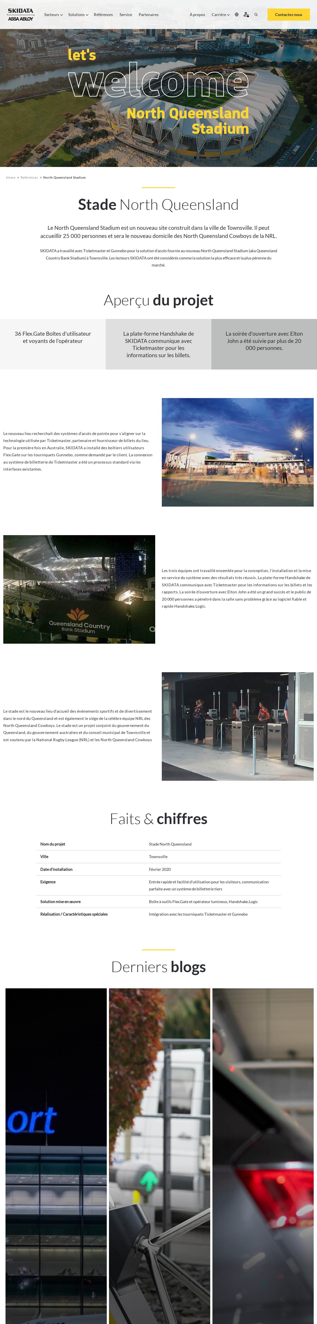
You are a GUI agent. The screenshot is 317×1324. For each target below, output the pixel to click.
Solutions (77, 14)
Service (126, 14)
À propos (197, 14)
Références (103, 14)
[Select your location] (236, 14)
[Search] (256, 14)
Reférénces (29, 177)
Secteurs (53, 14)
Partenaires (149, 14)
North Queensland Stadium (64, 177)
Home (10, 177)
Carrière (220, 14)
